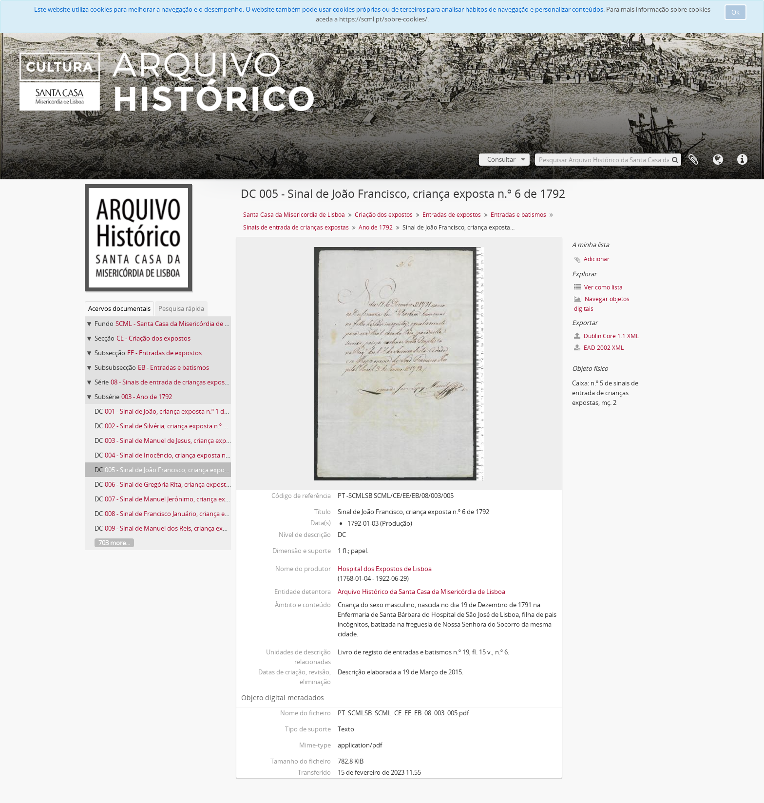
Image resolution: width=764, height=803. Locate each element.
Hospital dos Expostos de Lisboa (385, 568)
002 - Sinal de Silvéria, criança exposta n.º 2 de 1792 (177, 425)
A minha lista (693, 160)
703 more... (114, 542)
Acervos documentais (119, 308)
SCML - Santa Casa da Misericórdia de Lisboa (179, 323)
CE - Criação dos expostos (153, 338)
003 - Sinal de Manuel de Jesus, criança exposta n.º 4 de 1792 (191, 440)
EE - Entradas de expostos (164, 352)
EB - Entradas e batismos (173, 367)
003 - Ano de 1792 (146, 396)
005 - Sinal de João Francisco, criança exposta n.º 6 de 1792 (188, 469)
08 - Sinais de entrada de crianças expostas (172, 382)
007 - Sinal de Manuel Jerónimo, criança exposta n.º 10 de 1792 (194, 499)
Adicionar (597, 259)
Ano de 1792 (376, 227)
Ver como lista (598, 287)
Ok (735, 12)
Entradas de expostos (451, 214)
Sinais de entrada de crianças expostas (296, 227)
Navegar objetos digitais (602, 304)
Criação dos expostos (384, 214)
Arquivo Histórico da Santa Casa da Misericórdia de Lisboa (421, 591)
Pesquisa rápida (181, 308)
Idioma (718, 160)
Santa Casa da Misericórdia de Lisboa (294, 214)
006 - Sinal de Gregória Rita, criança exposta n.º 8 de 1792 (186, 484)
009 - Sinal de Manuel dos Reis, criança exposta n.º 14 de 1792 (193, 528)
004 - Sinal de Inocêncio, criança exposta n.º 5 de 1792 (181, 455)
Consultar (501, 159)
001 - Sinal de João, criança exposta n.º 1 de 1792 (174, 411)
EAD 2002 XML (599, 348)
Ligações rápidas (742, 160)
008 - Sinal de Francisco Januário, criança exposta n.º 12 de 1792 (195, 513)
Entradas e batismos (518, 214)
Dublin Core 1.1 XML (606, 336)
